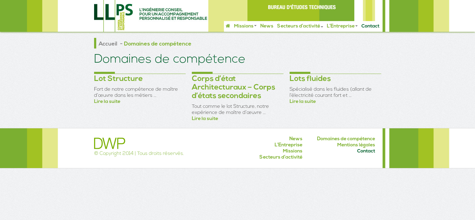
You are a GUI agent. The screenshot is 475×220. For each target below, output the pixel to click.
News (266, 26)
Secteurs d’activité (300, 26)
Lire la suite (107, 101)
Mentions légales (356, 145)
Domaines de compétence (346, 139)
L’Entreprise (342, 26)
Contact (370, 26)
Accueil (108, 44)
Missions (245, 26)
